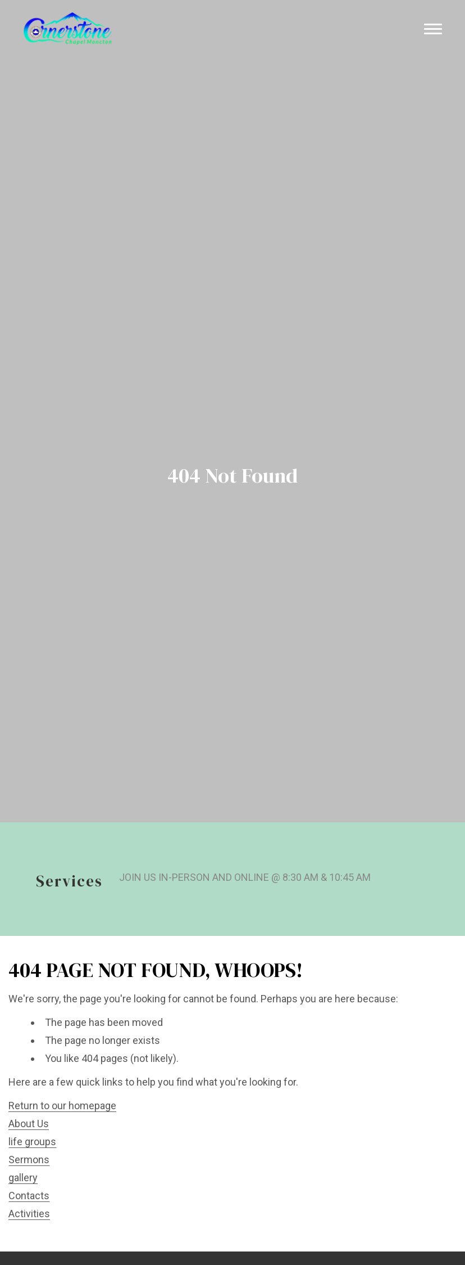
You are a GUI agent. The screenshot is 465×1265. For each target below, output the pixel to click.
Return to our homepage (62, 1105)
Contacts (28, 1195)
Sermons (28, 1159)
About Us (28, 1123)
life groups (32, 1141)
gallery (23, 1177)
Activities (29, 1213)
